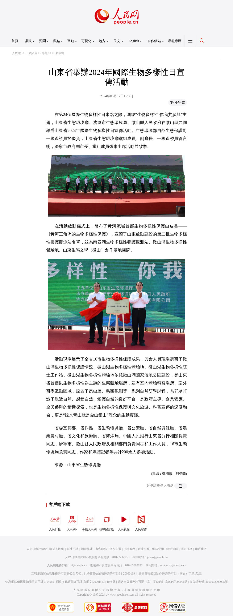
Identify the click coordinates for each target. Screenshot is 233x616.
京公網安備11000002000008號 (209, 581)
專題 (45, 53)
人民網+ (72, 521)
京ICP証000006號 (176, 581)
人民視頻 (123, 521)
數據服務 (144, 549)
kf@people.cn (79, 565)
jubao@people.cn (157, 557)
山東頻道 (31, 53)
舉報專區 (175, 41)
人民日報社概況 (36, 549)
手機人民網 (89, 521)
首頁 (15, 41)
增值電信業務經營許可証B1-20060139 (110, 573)
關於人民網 (56, 549)
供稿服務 (129, 549)
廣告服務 (101, 549)
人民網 (16, 53)
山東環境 (58, 53)
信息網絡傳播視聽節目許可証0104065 (29, 581)
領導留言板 (106, 521)
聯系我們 (201, 549)
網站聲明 (158, 549)
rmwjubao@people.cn (173, 565)
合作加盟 (115, 549)
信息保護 (186, 549)
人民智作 (141, 521)
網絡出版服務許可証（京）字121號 (140, 581)
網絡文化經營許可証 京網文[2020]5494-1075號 (86, 581)
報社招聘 (72, 549)
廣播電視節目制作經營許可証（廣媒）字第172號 (170, 573)
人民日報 (54, 521)
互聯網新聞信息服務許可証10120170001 (57, 573)
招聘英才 (87, 549)
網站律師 (172, 549)
